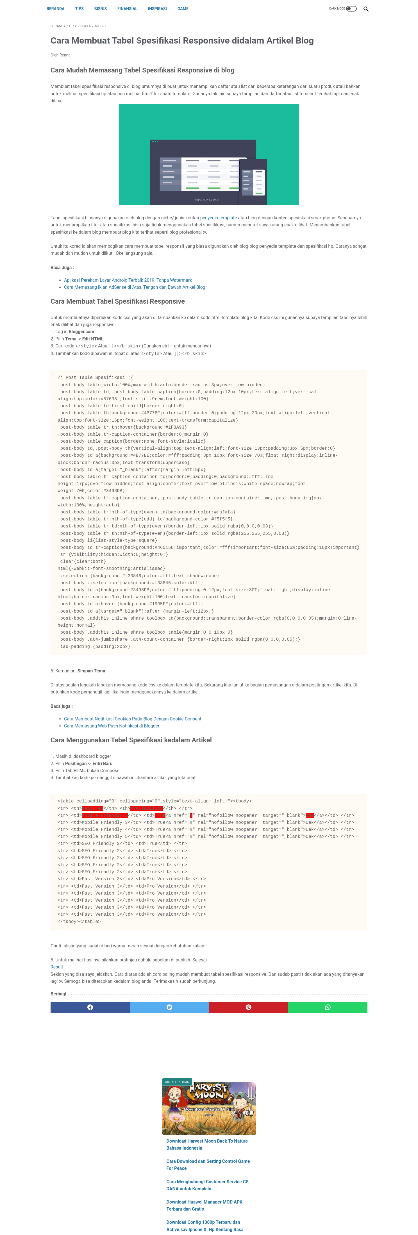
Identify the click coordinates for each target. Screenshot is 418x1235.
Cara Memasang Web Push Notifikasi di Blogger (111, 849)
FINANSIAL (131, 8)
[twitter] (130, 1166)
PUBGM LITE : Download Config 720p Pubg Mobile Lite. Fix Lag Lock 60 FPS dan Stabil (324, 214)
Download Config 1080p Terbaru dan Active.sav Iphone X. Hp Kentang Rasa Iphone (324, 186)
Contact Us (180, 1217)
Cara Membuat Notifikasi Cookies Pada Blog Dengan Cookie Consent (132, 842)
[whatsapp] (236, 1166)
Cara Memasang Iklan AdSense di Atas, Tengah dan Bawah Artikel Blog (134, 319)
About (159, 1217)
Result (57, 1118)
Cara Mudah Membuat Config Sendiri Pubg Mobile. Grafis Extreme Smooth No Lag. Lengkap (324, 241)
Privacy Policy (232, 1217)
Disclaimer (204, 1217)
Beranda (59, 8)
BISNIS (104, 8)
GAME (186, 8)
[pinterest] (183, 1166)
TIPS (83, 8)
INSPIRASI (161, 8)
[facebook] (77, 1166)
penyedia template (218, 243)
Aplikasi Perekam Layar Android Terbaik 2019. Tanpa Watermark (128, 312)
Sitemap (257, 1217)
